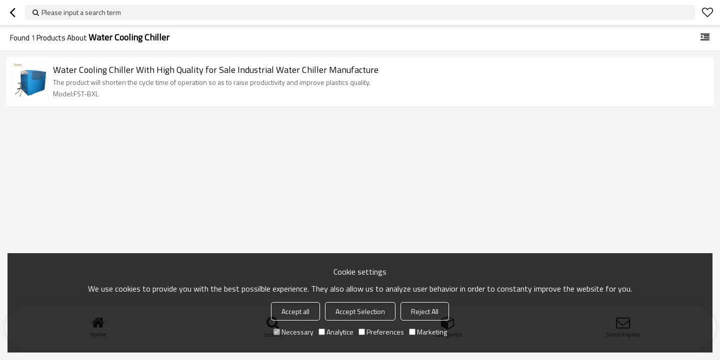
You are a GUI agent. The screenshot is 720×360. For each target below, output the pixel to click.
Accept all (296, 311)
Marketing (428, 332)
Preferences (381, 332)
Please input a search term (81, 12)
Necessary (294, 332)
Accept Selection (360, 311)
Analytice (336, 332)
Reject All (424, 311)
